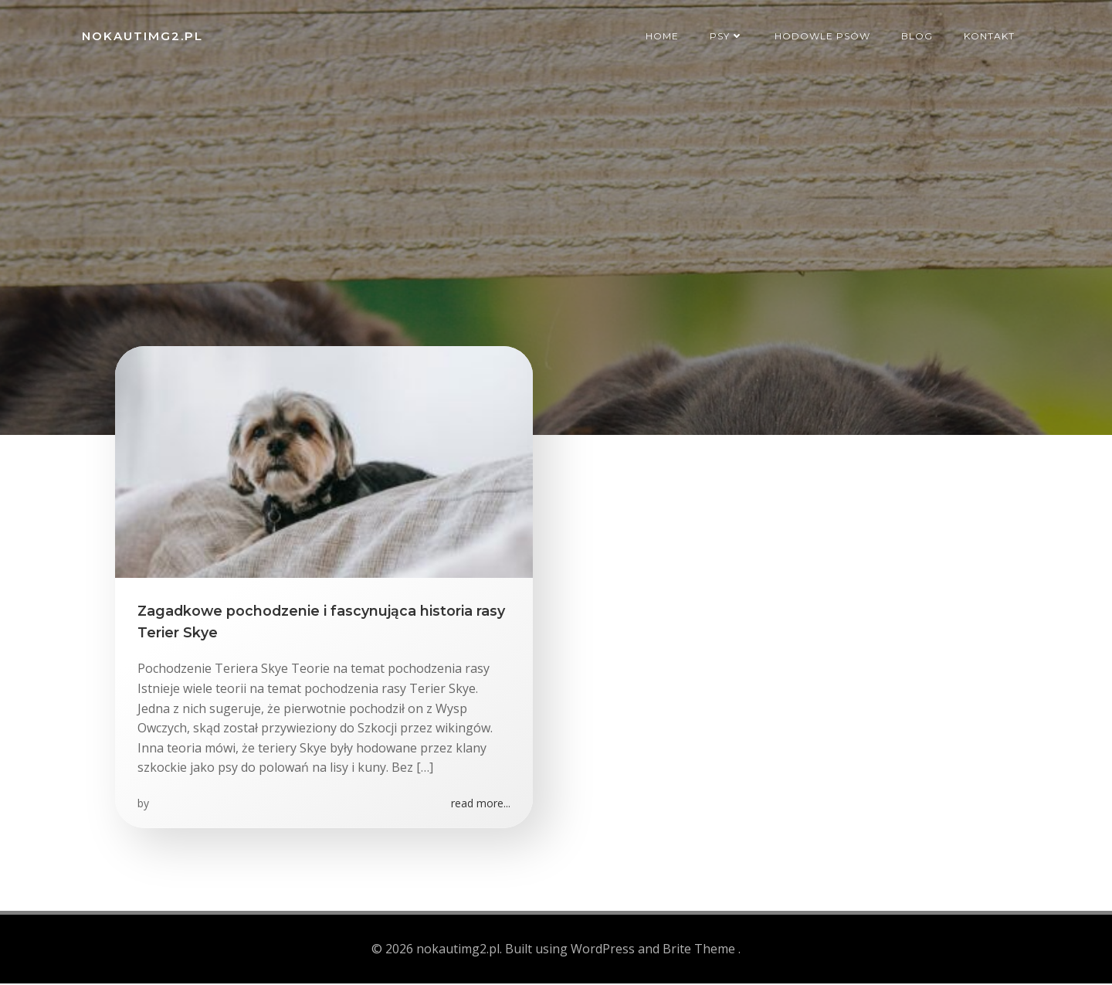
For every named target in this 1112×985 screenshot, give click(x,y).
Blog (918, 34)
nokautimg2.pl (141, 34)
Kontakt (990, 34)
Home (663, 34)
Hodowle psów (824, 34)
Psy (728, 34)
